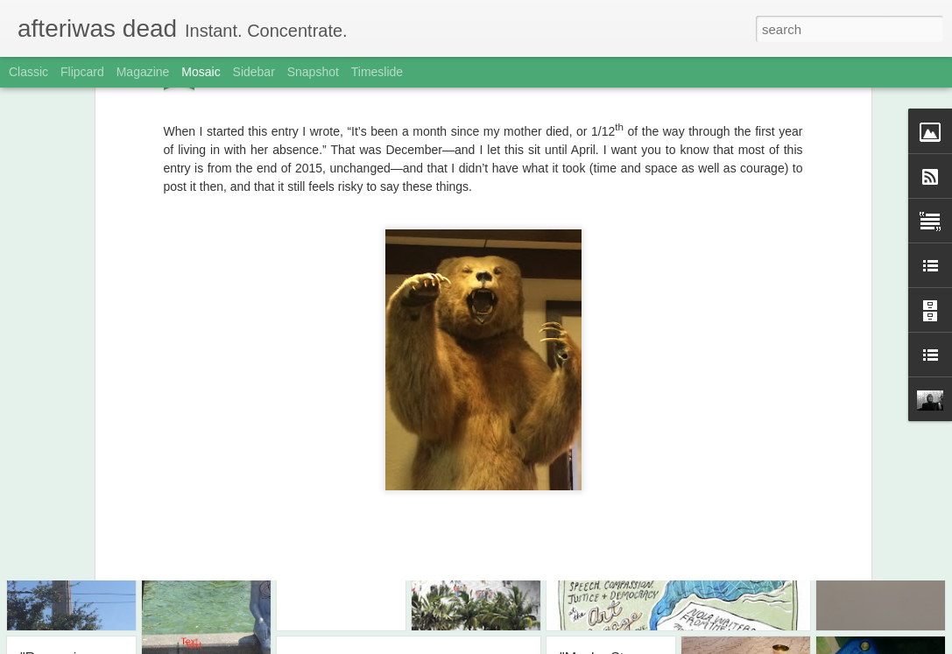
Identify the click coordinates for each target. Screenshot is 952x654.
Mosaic (200, 72)
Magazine (143, 72)
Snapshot (313, 72)
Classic (28, 72)
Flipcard (82, 72)
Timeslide (377, 72)
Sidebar (254, 72)
